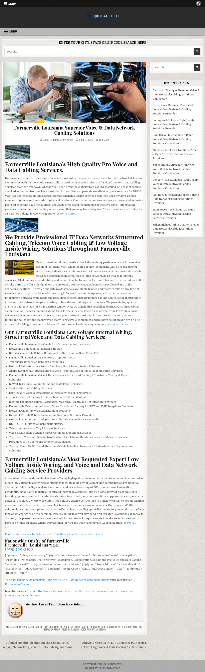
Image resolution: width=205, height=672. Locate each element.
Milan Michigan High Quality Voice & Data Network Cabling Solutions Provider (176, 229)
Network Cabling (80, 626)
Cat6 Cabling (51, 626)
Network (64, 626)
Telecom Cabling (70, 629)
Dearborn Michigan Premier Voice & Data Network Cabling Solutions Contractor (176, 94)
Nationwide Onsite (17, 584)
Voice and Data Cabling (93, 629)
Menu (12, 3)
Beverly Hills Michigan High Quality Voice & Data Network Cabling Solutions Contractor (176, 184)
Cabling (22, 626)
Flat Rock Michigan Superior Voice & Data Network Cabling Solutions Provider (176, 199)
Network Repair (51, 629)
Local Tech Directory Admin (58, 140)
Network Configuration (103, 626)
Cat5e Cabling (35, 626)
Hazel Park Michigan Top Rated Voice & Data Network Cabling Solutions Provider (173, 109)
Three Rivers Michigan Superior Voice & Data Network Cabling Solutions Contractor (174, 169)
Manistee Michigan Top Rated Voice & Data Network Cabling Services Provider (175, 154)
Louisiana (104, 139)
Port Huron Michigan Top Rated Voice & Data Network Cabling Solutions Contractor (173, 139)
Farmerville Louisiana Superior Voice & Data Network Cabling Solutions (74, 130)
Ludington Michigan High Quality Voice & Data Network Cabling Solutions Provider (174, 124)
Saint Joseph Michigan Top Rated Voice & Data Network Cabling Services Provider (174, 214)
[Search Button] (198, 3)
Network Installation (130, 626)
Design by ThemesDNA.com (102, 668)
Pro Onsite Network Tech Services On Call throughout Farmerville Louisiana (54, 534)
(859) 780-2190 (66, 213)
